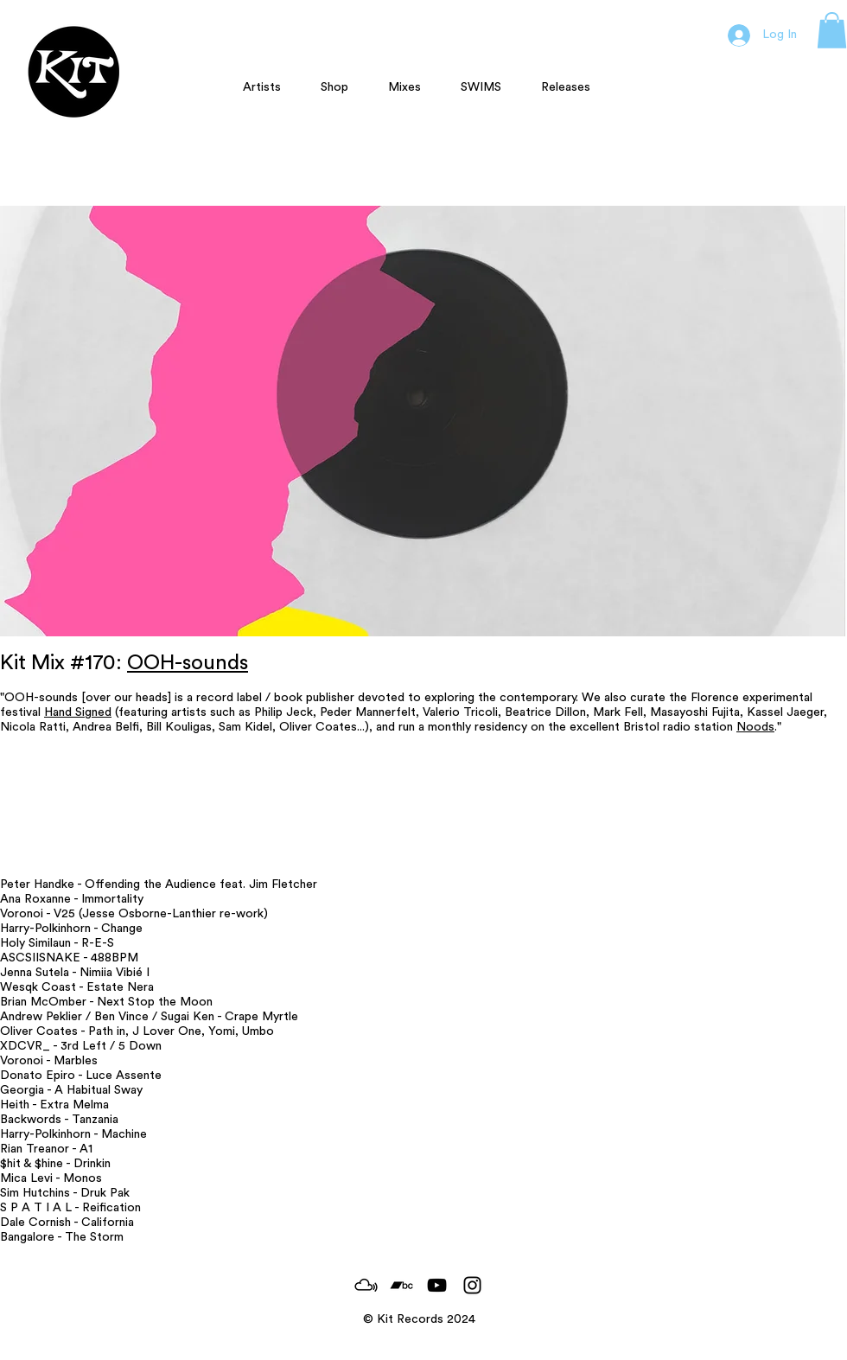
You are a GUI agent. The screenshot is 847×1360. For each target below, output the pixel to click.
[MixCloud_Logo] (366, 1285)
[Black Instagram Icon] (472, 1285)
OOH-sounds (187, 663)
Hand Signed (77, 712)
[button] (832, 30)
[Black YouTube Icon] (437, 1285)
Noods (755, 727)
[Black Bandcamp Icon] (401, 1285)
